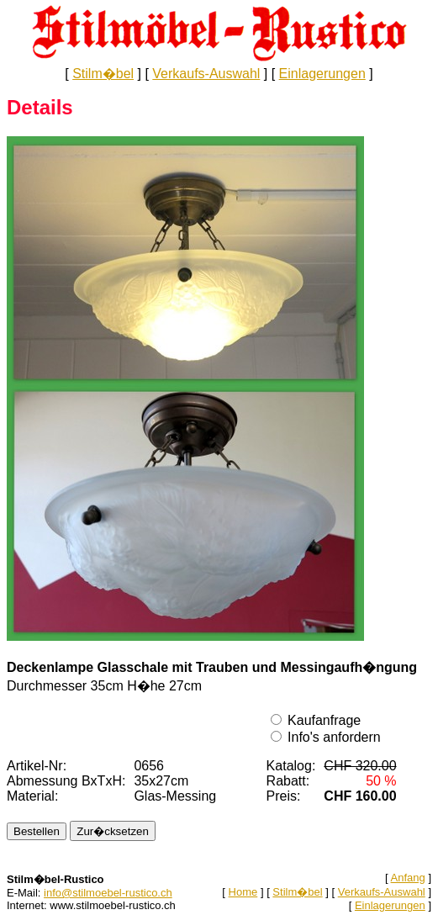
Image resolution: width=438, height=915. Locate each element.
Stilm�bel (103, 73)
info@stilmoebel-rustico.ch (108, 892)
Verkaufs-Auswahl (206, 73)
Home (243, 892)
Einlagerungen (322, 73)
